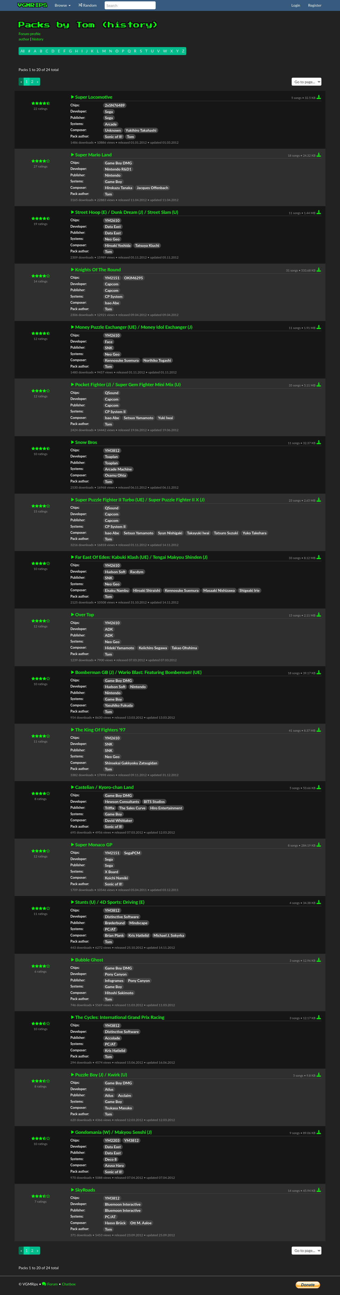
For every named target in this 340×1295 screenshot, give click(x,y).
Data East (113, 226)
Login (295, 5)
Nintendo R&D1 (118, 169)
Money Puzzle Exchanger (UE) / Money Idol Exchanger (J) (133, 327)
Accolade (112, 1038)
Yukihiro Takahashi (141, 130)
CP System (113, 296)
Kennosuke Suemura (122, 360)
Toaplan (111, 456)
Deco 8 (111, 1159)
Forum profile (29, 33)
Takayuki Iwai (198, 533)
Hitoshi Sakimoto (119, 992)
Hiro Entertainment (166, 808)
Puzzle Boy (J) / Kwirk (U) (101, 1074)
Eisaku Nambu (117, 590)
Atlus (109, 1089)
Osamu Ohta (115, 475)
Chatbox (69, 1284)
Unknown (113, 130)
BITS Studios (154, 801)
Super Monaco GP (93, 844)
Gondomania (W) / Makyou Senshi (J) (113, 1132)
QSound (111, 392)
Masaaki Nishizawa (219, 590)
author (24, 39)
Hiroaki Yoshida (117, 245)
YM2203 (112, 1140)
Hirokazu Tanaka (118, 187)
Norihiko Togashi (157, 360)
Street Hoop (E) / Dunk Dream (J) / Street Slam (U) (126, 212)
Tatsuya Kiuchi (147, 245)
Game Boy (113, 181)
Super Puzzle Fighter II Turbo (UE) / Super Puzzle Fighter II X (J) (140, 499)
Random (88, 5)
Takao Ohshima (184, 648)
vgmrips (33, 5)
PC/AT (110, 929)
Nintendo (113, 175)
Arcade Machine (118, 469)
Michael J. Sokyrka (169, 935)
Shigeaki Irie (249, 590)
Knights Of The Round (98, 269)
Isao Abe (112, 303)
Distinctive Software (122, 916)
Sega (109, 111)
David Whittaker (118, 820)
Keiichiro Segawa (153, 648)
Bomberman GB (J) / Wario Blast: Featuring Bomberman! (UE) (138, 672)
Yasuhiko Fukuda (119, 705)
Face (108, 341)
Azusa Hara (114, 1165)
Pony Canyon (116, 974)
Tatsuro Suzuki (226, 533)
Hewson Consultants (122, 801)
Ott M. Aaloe (141, 1223)
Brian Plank (114, 935)
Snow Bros (86, 442)
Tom (130, 136)
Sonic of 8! (113, 136)
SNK (108, 347)
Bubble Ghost (89, 959)
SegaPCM (132, 853)
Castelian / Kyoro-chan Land (104, 787)
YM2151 (112, 278)
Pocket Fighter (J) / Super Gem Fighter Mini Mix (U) (128, 384)
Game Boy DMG (118, 163)
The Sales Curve (132, 808)
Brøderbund (115, 923)
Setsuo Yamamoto (138, 417)
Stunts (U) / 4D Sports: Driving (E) (109, 902)
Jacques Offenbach (152, 187)
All (22, 51)
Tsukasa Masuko (118, 1108)
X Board (111, 871)
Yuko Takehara (254, 533)
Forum (50, 1284)
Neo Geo (112, 239)
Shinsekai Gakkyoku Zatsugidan (131, 763)
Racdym (136, 571)
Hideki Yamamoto (119, 648)
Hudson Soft (115, 571)
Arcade (111, 124)
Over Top (84, 614)
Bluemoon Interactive (123, 1204)
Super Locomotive (93, 97)
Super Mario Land (93, 154)
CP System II (115, 411)
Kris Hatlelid (138, 935)
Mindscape (138, 923)
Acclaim (124, 1095)
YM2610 (112, 220)
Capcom (111, 284)
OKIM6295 (133, 278)
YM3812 (112, 450)
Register (314, 5)
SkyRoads (85, 1190)
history (37, 39)
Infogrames (114, 980)
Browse (63, 5)
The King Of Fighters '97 (100, 729)
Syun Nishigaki (170, 533)
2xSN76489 (115, 105)
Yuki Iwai (165, 417)
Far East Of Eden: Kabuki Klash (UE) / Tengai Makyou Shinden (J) (141, 557)
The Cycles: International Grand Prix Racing (119, 1017)
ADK (109, 629)
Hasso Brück (115, 1223)
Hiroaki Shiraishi (146, 590)
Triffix (109, 808)
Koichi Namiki (116, 878)
